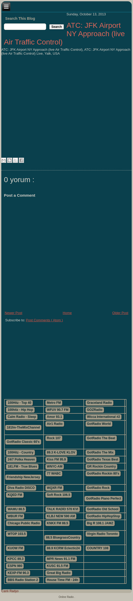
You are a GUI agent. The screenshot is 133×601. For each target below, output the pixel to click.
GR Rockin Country (101, 466)
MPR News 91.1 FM (61, 559)
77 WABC (54, 473)
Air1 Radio (55, 424)
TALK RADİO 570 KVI (62, 509)
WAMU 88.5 (16, 509)
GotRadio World (99, 424)
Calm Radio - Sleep (22, 417)
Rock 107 (54, 438)
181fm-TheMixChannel (23, 427)
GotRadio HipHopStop (103, 516)
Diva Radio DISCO (21, 488)
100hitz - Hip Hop (20, 410)
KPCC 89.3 (15, 559)
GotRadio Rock (98, 488)
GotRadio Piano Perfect (103, 498)
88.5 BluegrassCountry (63, 537)
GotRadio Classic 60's (23, 442)
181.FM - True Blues (22, 466)
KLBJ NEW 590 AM (61, 516)
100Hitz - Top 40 (19, 403)
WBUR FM (15, 516)
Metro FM (54, 403)
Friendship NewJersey (23, 477)
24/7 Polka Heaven (21, 459)
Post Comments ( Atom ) (44, 320)
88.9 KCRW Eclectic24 (63, 548)
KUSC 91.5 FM (57, 566)
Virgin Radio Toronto (102, 534)
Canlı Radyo (10, 591)
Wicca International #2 (103, 417)
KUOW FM (15, 548)
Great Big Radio (59, 573)
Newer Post (13, 313)
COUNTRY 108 (97, 548)
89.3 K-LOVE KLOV (61, 452)
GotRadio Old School (103, 509)
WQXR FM (54, 488)
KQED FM (15, 495)
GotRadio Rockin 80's (103, 473)
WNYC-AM (54, 466)
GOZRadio (94, 410)
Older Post (120, 313)
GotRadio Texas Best (102, 459)
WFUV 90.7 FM (58, 410)
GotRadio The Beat (101, 438)
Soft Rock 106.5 (58, 495)
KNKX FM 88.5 (57, 523)
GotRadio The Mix (100, 452)
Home (67, 313)
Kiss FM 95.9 (56, 459)
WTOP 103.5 (17, 534)
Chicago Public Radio (24, 523)
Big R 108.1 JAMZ (100, 523)
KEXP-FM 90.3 (18, 573)
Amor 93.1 (54, 417)
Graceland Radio (99, 403)
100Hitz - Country (20, 452)
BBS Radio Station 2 (23, 580)
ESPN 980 (15, 566)
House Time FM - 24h (62, 580)
